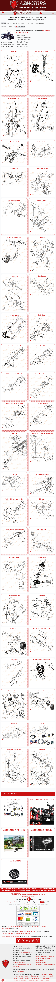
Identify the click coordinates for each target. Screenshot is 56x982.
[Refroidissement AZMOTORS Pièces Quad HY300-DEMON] (14, 610)
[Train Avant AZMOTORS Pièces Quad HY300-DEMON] (14, 732)
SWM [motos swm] (15, 978)
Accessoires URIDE (14, 861)
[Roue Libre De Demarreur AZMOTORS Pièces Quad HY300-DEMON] (42, 641)
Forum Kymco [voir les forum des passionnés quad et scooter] (45, 978)
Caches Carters (22, 46)
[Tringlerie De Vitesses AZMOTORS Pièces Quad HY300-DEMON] (14, 767)
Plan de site (20, 971)
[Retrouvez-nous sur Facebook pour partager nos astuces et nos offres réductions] (18, 940)
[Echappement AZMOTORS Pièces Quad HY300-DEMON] (14, 328)
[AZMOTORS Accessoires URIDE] (14, 873)
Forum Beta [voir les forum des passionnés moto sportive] (35, 978)
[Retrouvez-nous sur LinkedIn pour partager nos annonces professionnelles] (37, 940)
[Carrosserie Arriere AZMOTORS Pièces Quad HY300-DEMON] (42, 182)
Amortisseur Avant (23, 40)
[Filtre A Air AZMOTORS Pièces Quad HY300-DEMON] (14, 452)
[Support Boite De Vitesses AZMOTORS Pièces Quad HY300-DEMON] (42, 671)
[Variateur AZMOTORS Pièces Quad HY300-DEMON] (42, 768)
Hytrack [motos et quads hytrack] (42, 976)
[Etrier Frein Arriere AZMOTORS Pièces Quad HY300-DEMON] (42, 415)
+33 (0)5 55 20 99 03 (26, 952)
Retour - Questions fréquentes (44, 956)
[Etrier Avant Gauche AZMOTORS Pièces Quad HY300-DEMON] (42, 386)
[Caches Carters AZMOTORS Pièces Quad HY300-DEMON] (42, 151)
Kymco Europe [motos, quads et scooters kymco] (18, 976)
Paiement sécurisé (28, 896)
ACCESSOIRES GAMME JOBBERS (14, 830)
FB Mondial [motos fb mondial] (50, 976)
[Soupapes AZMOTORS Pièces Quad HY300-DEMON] (14, 673)
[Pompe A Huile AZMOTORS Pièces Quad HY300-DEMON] (14, 575)
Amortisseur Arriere (24, 37)
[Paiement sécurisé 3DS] (28, 916)
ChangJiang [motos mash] (34, 976)
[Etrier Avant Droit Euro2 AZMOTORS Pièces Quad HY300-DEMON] (14, 384)
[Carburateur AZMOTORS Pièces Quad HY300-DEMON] (14, 178)
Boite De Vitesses (23, 42)
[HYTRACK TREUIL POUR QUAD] (14, 808)
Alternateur (21, 35)
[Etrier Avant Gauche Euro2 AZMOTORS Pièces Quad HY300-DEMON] (14, 417)
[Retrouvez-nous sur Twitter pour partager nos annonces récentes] (23, 940)
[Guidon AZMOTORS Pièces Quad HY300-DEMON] (14, 483)
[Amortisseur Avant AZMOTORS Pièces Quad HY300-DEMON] (14, 118)
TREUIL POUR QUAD (14, 799)
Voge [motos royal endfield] (26, 976)
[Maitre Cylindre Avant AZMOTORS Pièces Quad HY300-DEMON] (42, 485)
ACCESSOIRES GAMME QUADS (41, 830)
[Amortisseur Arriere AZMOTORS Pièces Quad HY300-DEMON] (42, 67)
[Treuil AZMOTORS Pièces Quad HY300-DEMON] (42, 735)
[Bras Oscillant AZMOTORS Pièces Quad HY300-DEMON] (14, 153)
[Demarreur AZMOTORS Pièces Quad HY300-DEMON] (14, 293)
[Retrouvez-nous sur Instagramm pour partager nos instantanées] (32, 940)
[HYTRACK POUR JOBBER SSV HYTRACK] (14, 843)
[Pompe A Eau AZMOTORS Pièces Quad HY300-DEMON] (42, 541)
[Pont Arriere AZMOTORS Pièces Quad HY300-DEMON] (42, 573)
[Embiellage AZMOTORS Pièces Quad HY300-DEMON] (42, 328)
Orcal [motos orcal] (21, 978)
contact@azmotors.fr (19, 962)
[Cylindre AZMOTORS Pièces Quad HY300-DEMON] (42, 255)
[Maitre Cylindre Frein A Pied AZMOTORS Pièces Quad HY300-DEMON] (14, 512)
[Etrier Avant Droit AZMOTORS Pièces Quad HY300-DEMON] (42, 356)
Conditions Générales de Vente (45, 964)
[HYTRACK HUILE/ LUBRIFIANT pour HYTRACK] (42, 812)
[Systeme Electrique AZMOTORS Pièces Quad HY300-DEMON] (14, 705)
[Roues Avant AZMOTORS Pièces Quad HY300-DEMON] (14, 642)
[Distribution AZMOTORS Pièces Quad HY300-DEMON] (42, 286)
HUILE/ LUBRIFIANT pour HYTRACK (42, 799)
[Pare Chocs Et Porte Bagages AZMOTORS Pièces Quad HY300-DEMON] (14, 539)
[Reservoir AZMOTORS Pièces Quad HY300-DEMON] (42, 608)
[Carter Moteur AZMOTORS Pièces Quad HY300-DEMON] (42, 217)
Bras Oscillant (22, 44)
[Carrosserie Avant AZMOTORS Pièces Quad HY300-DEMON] (14, 209)
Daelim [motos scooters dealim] (27, 978)
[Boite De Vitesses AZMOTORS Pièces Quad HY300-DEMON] (42, 116)
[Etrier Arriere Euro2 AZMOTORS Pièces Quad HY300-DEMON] (14, 358)
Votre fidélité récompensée (10, 936)
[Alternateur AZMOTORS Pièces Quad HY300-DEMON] (14, 73)
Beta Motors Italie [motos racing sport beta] (46, 974)
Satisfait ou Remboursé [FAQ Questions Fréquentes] (15, 926)
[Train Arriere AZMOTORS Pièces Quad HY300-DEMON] (42, 701)
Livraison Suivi (25, 904)
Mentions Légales (40, 962)
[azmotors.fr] (22, 13)
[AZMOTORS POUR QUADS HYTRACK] (42, 843)
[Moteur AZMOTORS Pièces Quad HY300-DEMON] (42, 509)
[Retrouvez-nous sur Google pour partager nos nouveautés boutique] (28, 940)
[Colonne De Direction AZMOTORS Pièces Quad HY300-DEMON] (14, 251)
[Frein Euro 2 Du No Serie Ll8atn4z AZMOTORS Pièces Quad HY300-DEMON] (42, 448)
